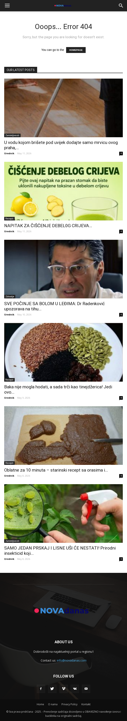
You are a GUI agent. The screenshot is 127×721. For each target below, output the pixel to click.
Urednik (9, 153)
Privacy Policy (69, 704)
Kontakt (85, 704)
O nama (53, 704)
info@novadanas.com (71, 660)
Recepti (9, 218)
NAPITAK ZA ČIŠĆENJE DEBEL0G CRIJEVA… (48, 225)
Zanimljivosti (12, 135)
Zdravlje (9, 296)
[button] (121, 5)
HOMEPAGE (75, 50)
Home (40, 704)
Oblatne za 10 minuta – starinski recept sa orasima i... (56, 470)
